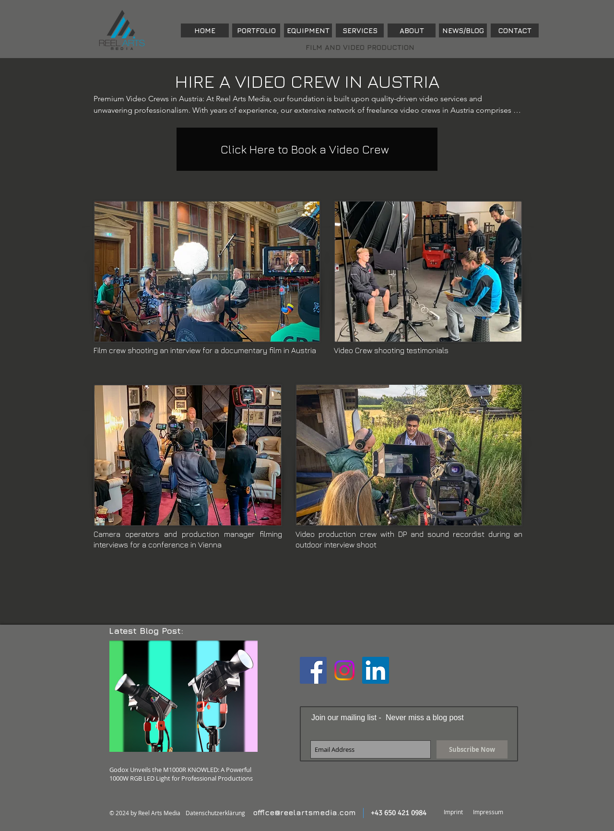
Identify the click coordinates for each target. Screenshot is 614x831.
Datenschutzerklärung (215, 813)
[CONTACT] (515, 30)
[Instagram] (344, 670)
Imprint (453, 812)
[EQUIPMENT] (308, 30)
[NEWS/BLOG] (463, 30)
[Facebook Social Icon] (313, 670)
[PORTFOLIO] (256, 30)
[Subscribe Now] (472, 749)
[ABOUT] (412, 30)
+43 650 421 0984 (398, 813)
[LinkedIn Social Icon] (375, 670)
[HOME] (205, 30)
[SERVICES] (360, 30)
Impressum (488, 812)
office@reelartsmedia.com (304, 812)
